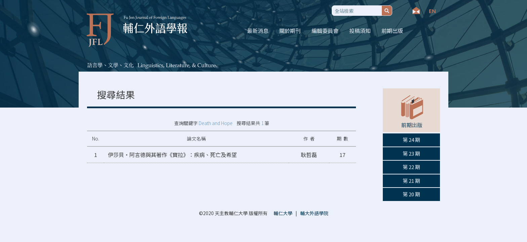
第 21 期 (411, 180)
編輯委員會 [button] (325, 31)
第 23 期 (411, 153)
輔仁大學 (283, 213)
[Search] (357, 10)
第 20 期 (411, 194)
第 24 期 (411, 139)
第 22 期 (411, 166)
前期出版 (392, 31)
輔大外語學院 (314, 213)
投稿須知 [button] (360, 31)
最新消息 (258, 31)
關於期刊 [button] (290, 31)
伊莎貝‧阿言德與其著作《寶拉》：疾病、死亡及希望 (172, 155)
